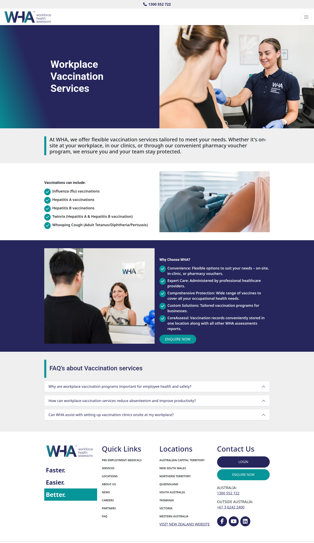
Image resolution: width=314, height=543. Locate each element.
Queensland (168, 484)
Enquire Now (177, 339)
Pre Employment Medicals (122, 460)
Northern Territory (175, 476)
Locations (110, 476)
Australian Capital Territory (182, 460)
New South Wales (172, 468)
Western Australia (173, 516)
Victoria (165, 508)
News (106, 492)
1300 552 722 (157, 4)
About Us (109, 484)
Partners (109, 508)
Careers (108, 500)
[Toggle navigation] (306, 17)
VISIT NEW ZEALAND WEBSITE (184, 524)
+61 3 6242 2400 (231, 507)
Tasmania (166, 500)
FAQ (104, 516)
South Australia (172, 492)
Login (243, 462)
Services (108, 468)
